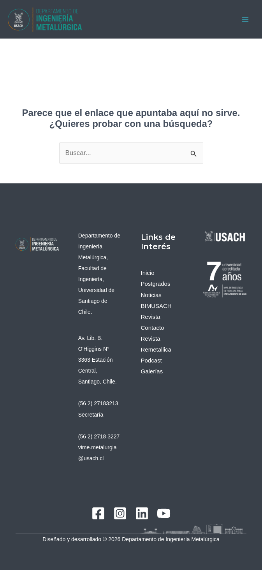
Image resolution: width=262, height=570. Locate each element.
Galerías (152, 371)
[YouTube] (164, 513)
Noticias (151, 295)
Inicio (148, 272)
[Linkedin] (142, 513)
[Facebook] (98, 513)
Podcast (151, 360)
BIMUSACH (156, 306)
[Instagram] (120, 513)
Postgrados (156, 283)
